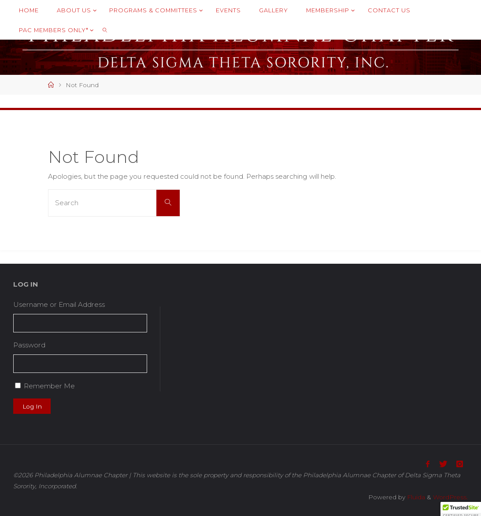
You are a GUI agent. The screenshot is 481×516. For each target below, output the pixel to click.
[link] (104, 30)
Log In (32, 406)
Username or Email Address (59, 304)
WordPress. (450, 497)
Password (29, 345)
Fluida (415, 497)
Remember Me (49, 386)
